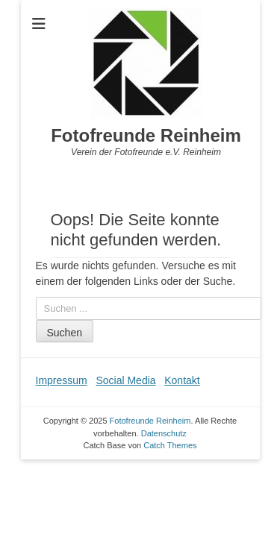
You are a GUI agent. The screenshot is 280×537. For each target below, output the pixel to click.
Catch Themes (169, 445)
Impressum (61, 380)
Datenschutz (164, 433)
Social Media (125, 380)
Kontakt (181, 380)
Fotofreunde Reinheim (146, 135)
